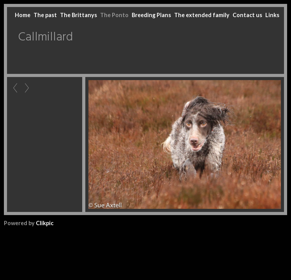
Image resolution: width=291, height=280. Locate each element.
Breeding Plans (151, 15)
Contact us (247, 15)
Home (22, 15)
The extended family (201, 15)
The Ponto (114, 15)
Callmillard (45, 37)
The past (45, 15)
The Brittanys (78, 15)
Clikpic (44, 223)
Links (272, 15)
